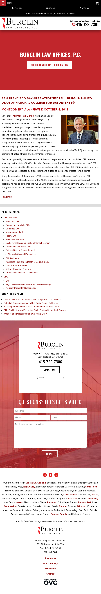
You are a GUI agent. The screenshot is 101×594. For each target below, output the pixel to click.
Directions (49, 369)
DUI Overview (10, 217)
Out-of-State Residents (16, 265)
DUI (8, 281)
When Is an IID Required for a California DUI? (25, 314)
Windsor (81, 506)
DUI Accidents (12, 258)
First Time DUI (12, 221)
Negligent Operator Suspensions (21, 288)
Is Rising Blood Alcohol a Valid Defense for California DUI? (31, 307)
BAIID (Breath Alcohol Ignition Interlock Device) (28, 243)
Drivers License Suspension (19, 246)
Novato (19, 502)
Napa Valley (29, 487)
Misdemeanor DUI (14, 232)
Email (50, 8)
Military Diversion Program (18, 269)
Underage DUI (12, 229)
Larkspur (72, 498)
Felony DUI (11, 236)
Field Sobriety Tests (15, 239)
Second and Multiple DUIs (18, 225)
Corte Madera (70, 494)
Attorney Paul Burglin (23, 116)
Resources (50, 558)
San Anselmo (10, 506)
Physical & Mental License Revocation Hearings (28, 284)
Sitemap (50, 574)
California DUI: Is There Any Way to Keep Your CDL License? (32, 299)
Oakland (41, 483)
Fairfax (94, 494)
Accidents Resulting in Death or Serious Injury (27, 262)
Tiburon (62, 506)
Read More (7, 197)
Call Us (17, 8)
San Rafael (31, 483)
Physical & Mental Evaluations (22, 254)
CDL (6, 277)
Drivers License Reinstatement (20, 250)
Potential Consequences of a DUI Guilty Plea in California (31, 303)
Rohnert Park (84, 502)
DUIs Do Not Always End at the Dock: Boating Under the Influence (35, 310)
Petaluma (52, 502)
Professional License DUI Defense (22, 273)
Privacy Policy (50, 563)
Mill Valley (93, 498)
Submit (49, 453)
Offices (84, 8)
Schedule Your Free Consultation (49, 65)
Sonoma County (59, 514)
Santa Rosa (91, 487)
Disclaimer (50, 569)
